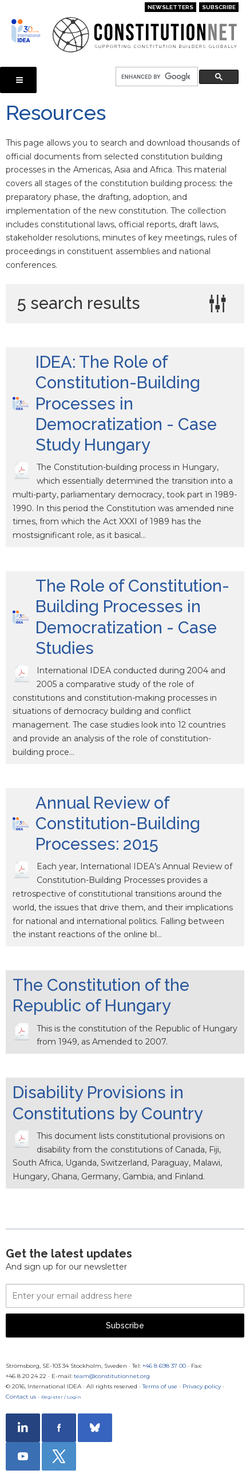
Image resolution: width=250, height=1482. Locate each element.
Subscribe (219, 7)
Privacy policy (201, 1386)
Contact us (21, 1396)
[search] (155, 76)
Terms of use (159, 1386)
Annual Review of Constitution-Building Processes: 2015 (117, 823)
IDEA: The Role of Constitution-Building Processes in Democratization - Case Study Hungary (126, 403)
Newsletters (170, 7)
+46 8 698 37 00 (164, 1365)
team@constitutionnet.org (112, 1376)
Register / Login (61, 1397)
